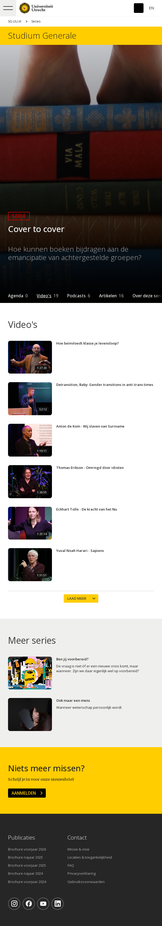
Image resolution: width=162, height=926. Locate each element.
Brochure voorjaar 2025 (27, 865)
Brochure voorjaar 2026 (27, 849)
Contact (77, 837)
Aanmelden (24, 793)
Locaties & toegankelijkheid (89, 857)
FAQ (70, 865)
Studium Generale (42, 35)
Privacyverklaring (81, 873)
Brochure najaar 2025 (25, 857)
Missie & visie (78, 849)
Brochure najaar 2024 (25, 873)
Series (35, 21)
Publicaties (21, 837)
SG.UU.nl (14, 21)
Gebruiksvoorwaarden (86, 881)
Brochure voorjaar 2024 (27, 881)
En (151, 7)
